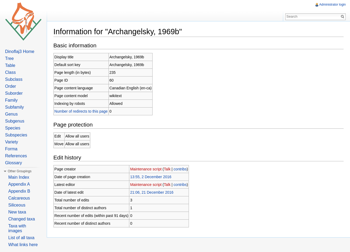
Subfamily (14, 107)
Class (10, 72)
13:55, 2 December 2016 (151, 177)
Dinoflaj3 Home (19, 51)
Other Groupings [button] (20, 171)
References (16, 156)
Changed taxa (21, 219)
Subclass (13, 79)
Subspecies (16, 135)
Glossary (13, 163)
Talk (167, 169)
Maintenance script (146, 169)
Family (11, 100)
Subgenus (14, 121)
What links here (23, 244)
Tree (9, 58)
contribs (180, 169)
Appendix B (19, 191)
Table (10, 65)
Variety (11, 142)
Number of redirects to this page (81, 111)
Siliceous (16, 205)
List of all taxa (21, 237)
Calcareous (19, 198)
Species (12, 128)
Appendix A (19, 184)
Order (10, 86)
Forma (11, 149)
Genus (11, 114)
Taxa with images (17, 228)
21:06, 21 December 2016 (152, 192)
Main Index (18, 177)
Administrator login (332, 4)
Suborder (14, 93)
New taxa (17, 212)
